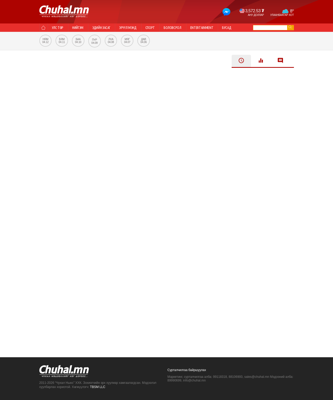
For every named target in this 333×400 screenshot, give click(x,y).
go (290, 27)
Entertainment (201, 28)
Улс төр (58, 28)
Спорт (150, 28)
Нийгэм (77, 28)
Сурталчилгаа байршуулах (187, 370)
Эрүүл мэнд (128, 28)
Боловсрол (172, 28)
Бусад (226, 28)
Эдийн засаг (101, 28)
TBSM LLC (97, 387)
